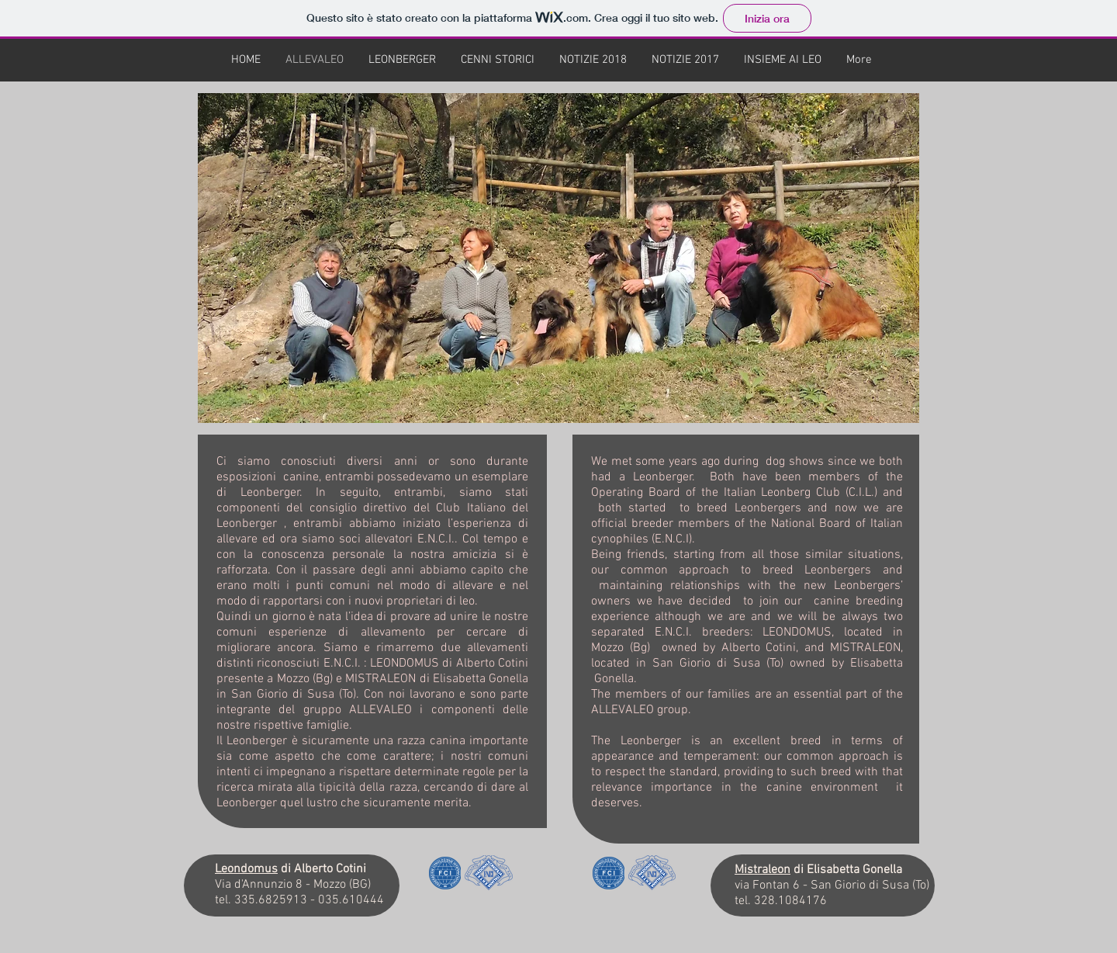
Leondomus (246, 869)
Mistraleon (762, 870)
